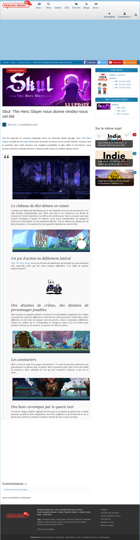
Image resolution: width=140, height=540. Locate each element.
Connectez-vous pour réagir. (16, 490)
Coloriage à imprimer (89, 537)
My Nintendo (68, 522)
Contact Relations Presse (111, 516)
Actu (39, 6)
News (13, 62)
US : (117, 84)
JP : (116, 88)
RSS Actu (41, 529)
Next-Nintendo (70, 537)
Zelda (58, 519)
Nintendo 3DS (50, 522)
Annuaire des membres (110, 513)
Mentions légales (107, 525)
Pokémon (70, 519)
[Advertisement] (70, 40)
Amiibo (59, 522)
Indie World (28, 141)
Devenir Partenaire (46, 537)
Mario (63, 519)
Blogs (86, 6)
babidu (14, 125)
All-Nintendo (59, 537)
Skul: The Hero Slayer (20, 263)
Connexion (125, 15)
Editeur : (113, 75)
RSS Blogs (50, 529)
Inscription (109, 15)
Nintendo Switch (24, 62)
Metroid (78, 519)
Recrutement (106, 519)
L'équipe (104, 510)
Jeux (96, 6)
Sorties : (113, 78)
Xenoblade (86, 519)
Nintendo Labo (43, 524)
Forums (76, 6)
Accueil (5, 62)
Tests (48, 6)
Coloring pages (104, 537)
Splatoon (40, 522)
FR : (116, 81)
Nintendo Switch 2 (56, 524)
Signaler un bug (107, 522)
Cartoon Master (80, 522)
